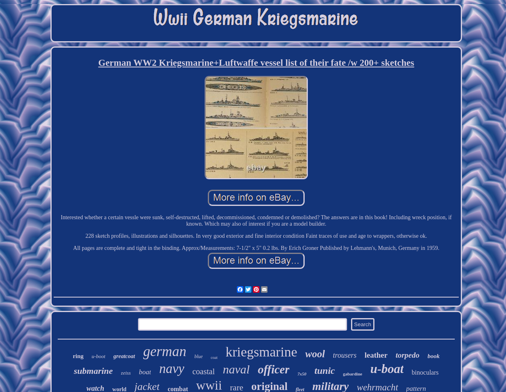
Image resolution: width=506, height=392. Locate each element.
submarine (93, 371)
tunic (324, 370)
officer (273, 369)
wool (315, 353)
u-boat (387, 369)
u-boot (98, 356)
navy (171, 368)
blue (198, 356)
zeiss (126, 373)
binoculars (425, 372)
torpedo (407, 355)
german (164, 351)
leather (375, 355)
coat (214, 357)
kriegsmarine (261, 351)
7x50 (301, 373)
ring (78, 356)
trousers (344, 355)
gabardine (352, 373)
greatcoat (124, 356)
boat (145, 372)
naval (236, 369)
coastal (203, 371)
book (434, 356)
